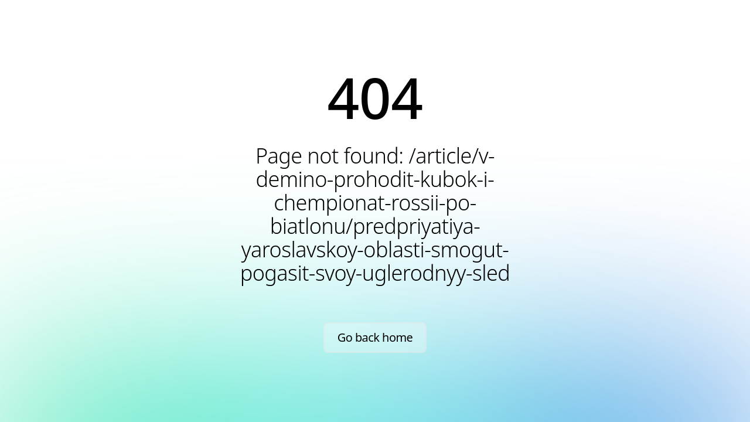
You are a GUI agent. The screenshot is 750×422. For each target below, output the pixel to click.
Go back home (375, 337)
